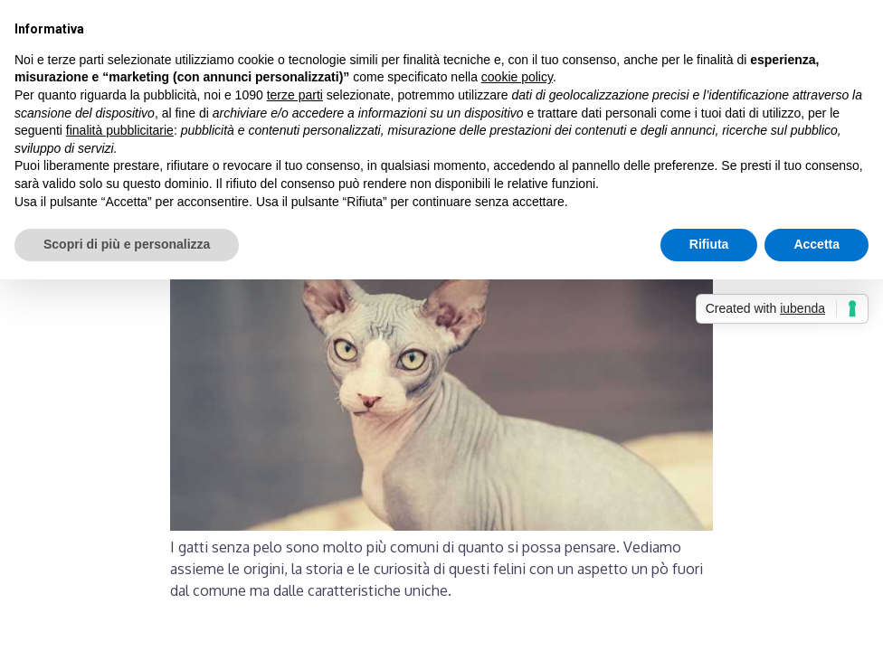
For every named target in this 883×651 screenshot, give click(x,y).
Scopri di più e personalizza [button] (126, 244)
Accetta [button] (816, 244)
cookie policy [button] (517, 77)
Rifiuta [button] (709, 244)
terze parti (295, 95)
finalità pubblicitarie (120, 130)
